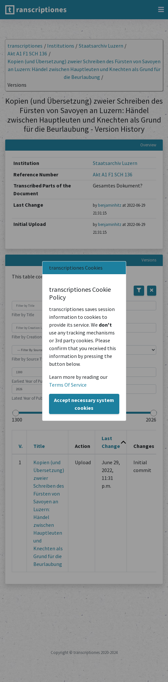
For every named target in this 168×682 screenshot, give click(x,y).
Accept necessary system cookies (84, 404)
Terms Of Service (68, 384)
